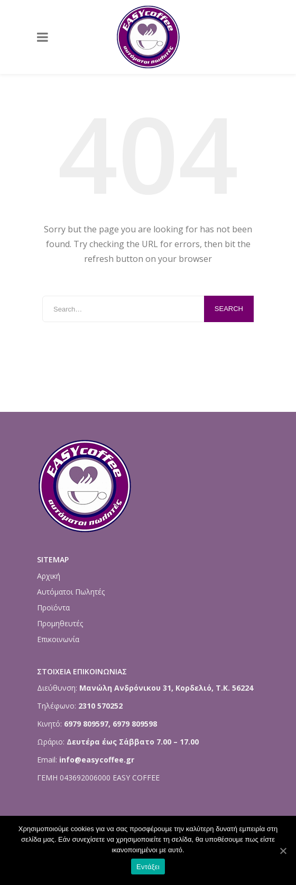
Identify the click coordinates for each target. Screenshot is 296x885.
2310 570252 (100, 706)
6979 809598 (135, 724)
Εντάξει (148, 867)
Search (229, 309)
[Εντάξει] (283, 850)
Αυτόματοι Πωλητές (71, 592)
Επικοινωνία (58, 639)
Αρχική (48, 576)
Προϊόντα (53, 607)
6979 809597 (85, 724)
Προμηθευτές (60, 623)
